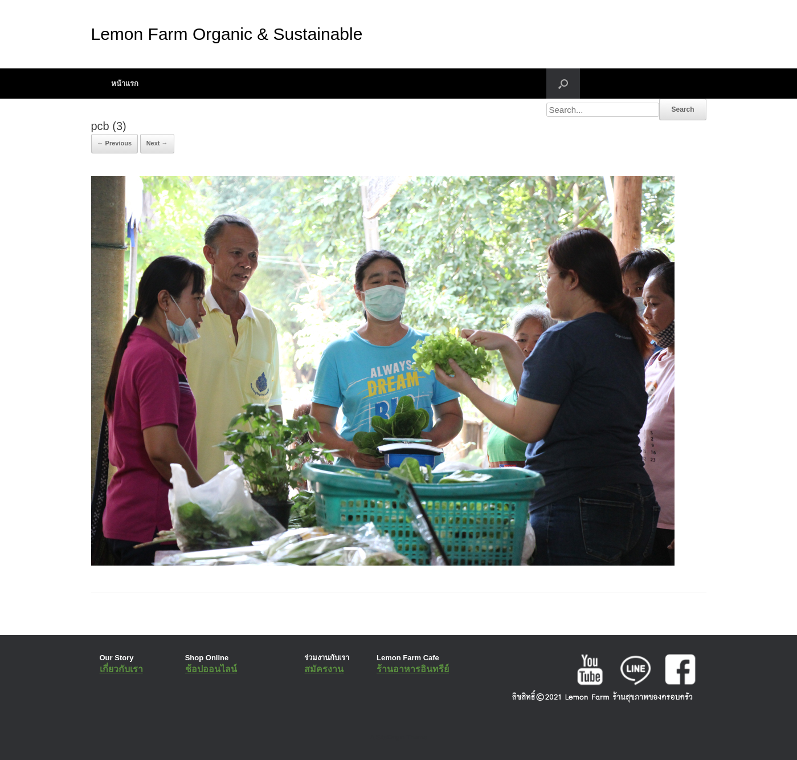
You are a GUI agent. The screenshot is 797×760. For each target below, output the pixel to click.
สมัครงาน (324, 669)
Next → (157, 143)
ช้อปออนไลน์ (211, 669)
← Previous (114, 143)
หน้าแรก (124, 83)
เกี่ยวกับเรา (121, 669)
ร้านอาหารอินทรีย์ (413, 669)
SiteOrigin (390, 737)
